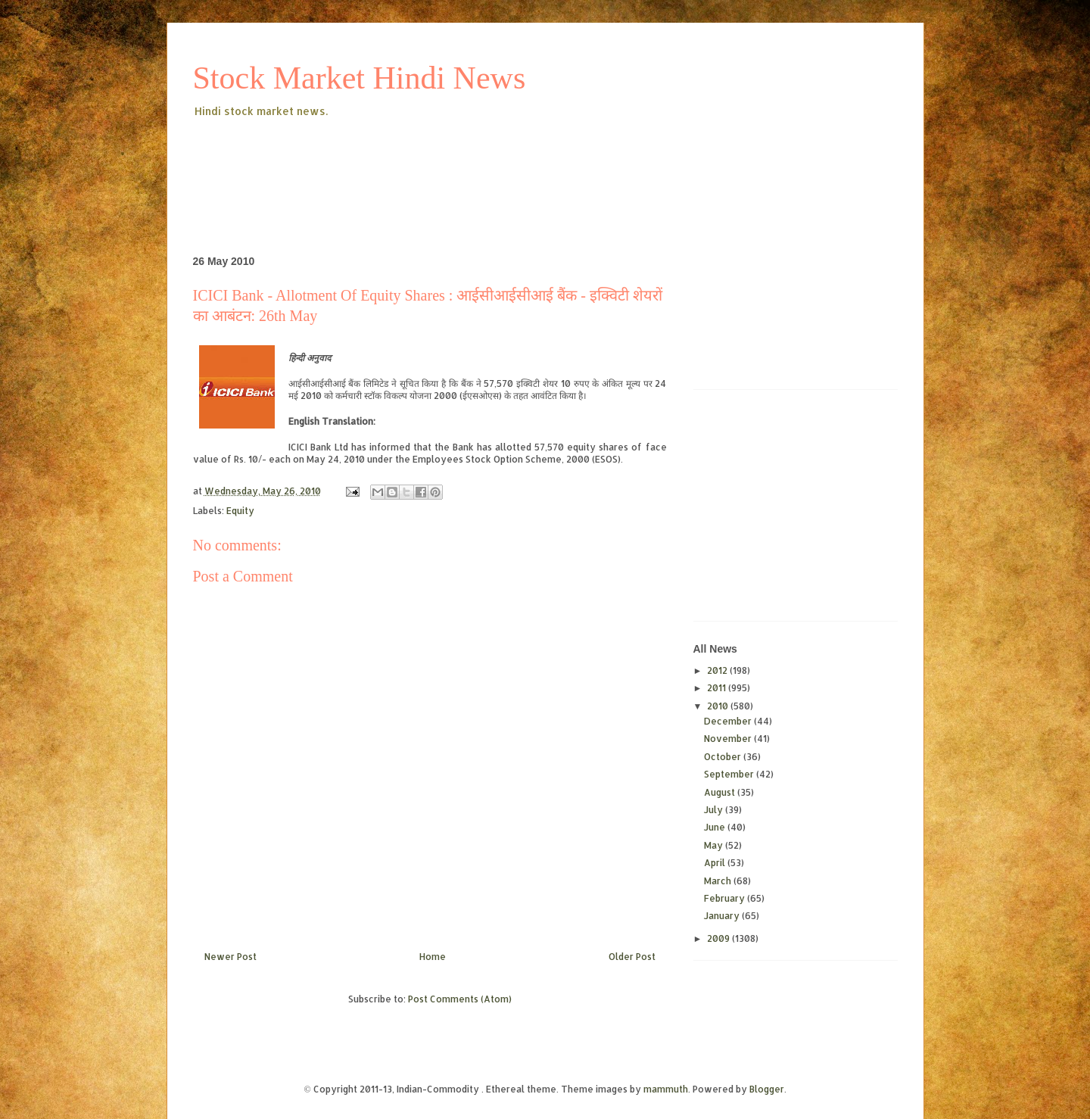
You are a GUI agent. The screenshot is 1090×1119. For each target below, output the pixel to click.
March (718, 881)
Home (432, 956)
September (730, 774)
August (720, 792)
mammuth (665, 1089)
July (714, 809)
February (725, 898)
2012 (718, 670)
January (723, 915)
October (723, 756)
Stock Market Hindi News (359, 78)
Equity (240, 510)
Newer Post (230, 956)
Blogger (766, 1089)
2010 (718, 706)
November (729, 738)
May (714, 845)
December (729, 721)
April (715, 862)
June (715, 827)
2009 (719, 938)
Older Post (632, 956)
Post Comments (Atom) (460, 999)
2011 (717, 688)
